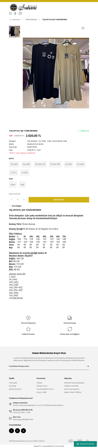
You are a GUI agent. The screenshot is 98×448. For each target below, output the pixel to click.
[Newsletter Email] (49, 366)
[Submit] (88, 366)
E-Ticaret (44, 446)
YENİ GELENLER (32, 141)
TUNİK (50, 141)
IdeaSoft (37, 446)
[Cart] (20, 13)
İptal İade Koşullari (71, 389)
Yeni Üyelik (13, 383)
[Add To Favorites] (83, 28)
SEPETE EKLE (59, 200)
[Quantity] (17, 200)
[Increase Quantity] (24, 200)
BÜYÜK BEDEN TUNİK (60, 141)
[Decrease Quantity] (11, 200)
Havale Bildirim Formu (45, 389)
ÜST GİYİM (42, 141)
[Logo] (23, 7)
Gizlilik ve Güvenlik (71, 386)
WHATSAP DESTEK (85, 444)
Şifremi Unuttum (15, 389)
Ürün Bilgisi (16, 206)
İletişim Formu (42, 386)
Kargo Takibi (41, 392)
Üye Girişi (12, 386)
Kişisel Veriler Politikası (72, 392)
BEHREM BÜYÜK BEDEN (35, 144)
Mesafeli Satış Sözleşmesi (74, 383)
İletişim (39, 383)
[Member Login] (15, 13)
